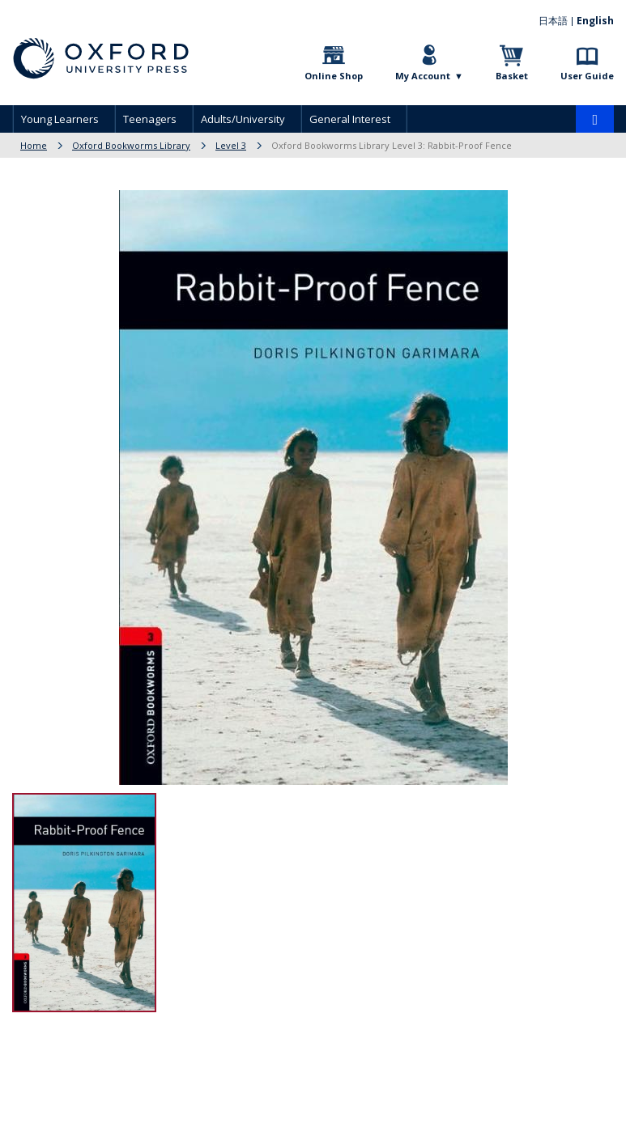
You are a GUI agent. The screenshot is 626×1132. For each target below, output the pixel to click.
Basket (512, 76)
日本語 (553, 21)
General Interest (349, 119)
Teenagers (150, 119)
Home (33, 145)
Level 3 (230, 145)
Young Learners (60, 119)
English (595, 21)
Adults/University (243, 119)
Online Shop (333, 76)
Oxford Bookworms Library (131, 145)
